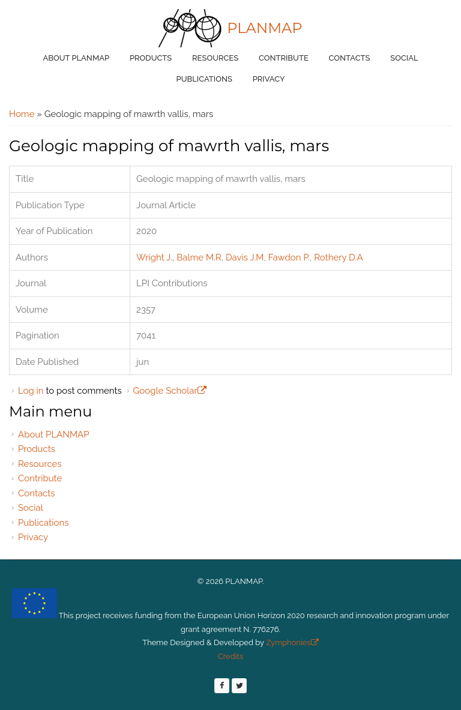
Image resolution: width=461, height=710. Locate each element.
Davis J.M (245, 257)
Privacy (269, 78)
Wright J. (154, 257)
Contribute (284, 57)
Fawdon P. (289, 257)
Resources (215, 57)
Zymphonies (291, 642)
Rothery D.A (338, 257)
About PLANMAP (76, 57)
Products (151, 57)
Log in (31, 390)
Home (21, 114)
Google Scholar (169, 390)
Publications (204, 78)
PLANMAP (264, 28)
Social (404, 57)
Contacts (349, 57)
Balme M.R (198, 257)
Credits (230, 656)
